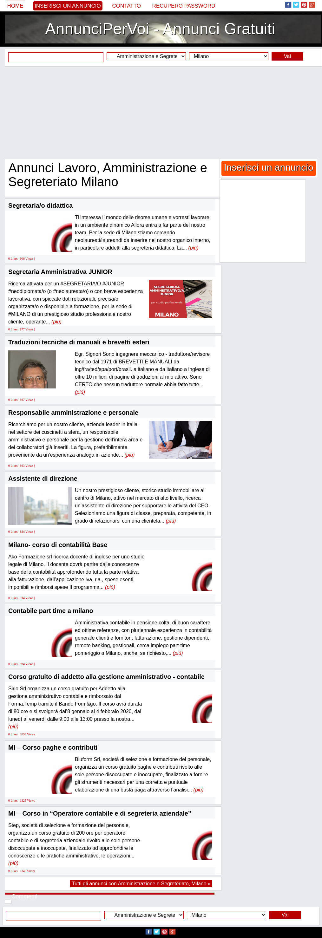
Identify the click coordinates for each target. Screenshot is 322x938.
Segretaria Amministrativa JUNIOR (60, 271)
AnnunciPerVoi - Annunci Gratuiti (160, 29)
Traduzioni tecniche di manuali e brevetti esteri (78, 342)
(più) (193, 248)
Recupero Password (183, 6)
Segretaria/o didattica (40, 205)
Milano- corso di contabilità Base (57, 544)
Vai (287, 56)
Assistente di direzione (42, 478)
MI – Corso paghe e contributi (52, 747)
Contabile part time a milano (50, 610)
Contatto (126, 6)
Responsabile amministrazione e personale (73, 412)
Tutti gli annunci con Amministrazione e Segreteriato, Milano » (141, 883)
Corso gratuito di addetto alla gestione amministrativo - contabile (106, 676)
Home (15, 6)
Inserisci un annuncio (68, 6)
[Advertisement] (161, 112)
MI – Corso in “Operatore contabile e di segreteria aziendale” (99, 813)
